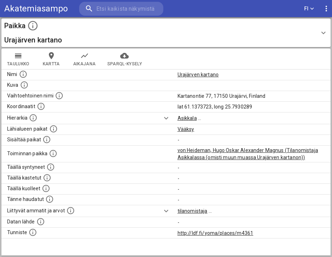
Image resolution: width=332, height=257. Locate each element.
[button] (166, 33)
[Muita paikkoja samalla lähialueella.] (53, 129)
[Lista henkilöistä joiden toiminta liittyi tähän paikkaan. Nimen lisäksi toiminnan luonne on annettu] (53, 153)
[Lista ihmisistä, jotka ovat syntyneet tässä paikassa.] (50, 167)
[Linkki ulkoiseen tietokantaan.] (40, 221)
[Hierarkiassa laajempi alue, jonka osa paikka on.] (33, 118)
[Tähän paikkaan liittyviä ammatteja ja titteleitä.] (70, 210)
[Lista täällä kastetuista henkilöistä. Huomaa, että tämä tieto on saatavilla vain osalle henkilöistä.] (47, 177)
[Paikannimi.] (23, 74)
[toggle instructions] (33, 25)
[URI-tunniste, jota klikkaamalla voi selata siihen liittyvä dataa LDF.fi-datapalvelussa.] (33, 232)
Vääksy (186, 129)
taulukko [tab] (18, 59)
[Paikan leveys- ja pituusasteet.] (41, 106)
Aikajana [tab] (84, 59)
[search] (121, 9)
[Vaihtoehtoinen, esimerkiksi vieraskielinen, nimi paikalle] (59, 95)
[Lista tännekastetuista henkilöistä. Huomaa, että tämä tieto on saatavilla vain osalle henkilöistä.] (49, 199)
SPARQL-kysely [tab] (125, 59)
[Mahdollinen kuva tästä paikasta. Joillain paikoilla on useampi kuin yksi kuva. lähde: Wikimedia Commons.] (24, 85)
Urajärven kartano (198, 74)
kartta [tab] (51, 59)
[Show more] (166, 118)
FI (309, 8)
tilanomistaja (193, 211)
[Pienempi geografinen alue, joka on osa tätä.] (46, 139)
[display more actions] (326, 9)
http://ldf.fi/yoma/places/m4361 (216, 233)
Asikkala (187, 118)
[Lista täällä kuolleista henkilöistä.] (46, 188)
